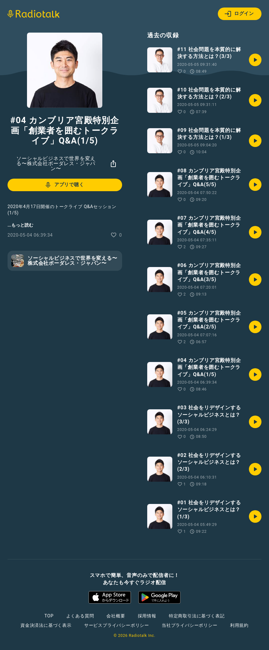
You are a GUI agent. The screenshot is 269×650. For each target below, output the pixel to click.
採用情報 (147, 615)
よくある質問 (80, 615)
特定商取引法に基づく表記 (197, 615)
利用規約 (239, 625)
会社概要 (115, 615)
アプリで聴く (64, 185)
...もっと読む (20, 225)
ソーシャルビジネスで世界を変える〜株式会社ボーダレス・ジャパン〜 (55, 163)
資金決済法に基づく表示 (46, 625)
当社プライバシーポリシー (190, 625)
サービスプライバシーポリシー (116, 625)
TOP (48, 615)
